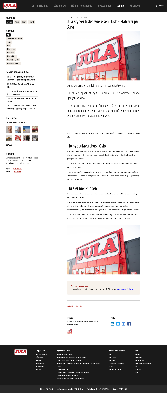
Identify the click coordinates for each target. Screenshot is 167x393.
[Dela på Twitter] (118, 324)
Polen (24, 22)
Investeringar (40, 366)
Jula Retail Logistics (13, 63)
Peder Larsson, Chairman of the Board (69, 360)
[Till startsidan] (10, 6)
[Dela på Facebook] (129, 324)
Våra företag (40, 357)
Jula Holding (11, 49)
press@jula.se (17, 169)
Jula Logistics (11, 56)
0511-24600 (17, 172)
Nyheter (38, 369)
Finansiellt (138, 369)
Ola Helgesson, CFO (63, 369)
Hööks (9, 42)
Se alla (11, 145)
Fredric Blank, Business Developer (67, 375)
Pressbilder (138, 357)
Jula (8, 46)
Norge (17, 22)
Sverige (9, 22)
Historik (137, 372)
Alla (8, 35)
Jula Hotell (10, 53)
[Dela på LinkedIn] (112, 324)
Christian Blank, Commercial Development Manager (73, 372)
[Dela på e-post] (123, 324)
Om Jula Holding (41, 354)
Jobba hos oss (139, 360)
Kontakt (137, 354)
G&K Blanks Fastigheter (14, 39)
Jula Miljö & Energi (13, 60)
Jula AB (70, 306)
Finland (31, 22)
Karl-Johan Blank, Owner (64, 354)
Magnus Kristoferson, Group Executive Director (71, 357)
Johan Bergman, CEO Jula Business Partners (70, 378)
